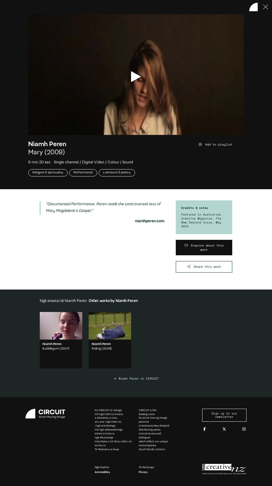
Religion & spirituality (47, 172)
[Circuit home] (47, 414)
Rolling (96, 348)
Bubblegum (50, 348)
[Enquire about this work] (204, 247)
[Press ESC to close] (266, 7)
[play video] (136, 76)
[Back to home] (253, 7)
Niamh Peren (47, 144)
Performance (83, 172)
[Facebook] (204, 429)
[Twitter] (224, 429)
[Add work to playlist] (220, 144)
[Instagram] (244, 429)
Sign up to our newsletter (224, 415)
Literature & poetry (117, 172)
